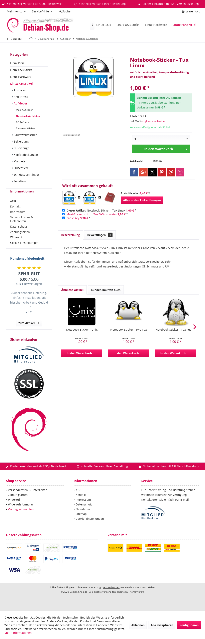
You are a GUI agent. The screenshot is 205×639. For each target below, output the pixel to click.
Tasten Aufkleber (25, 128)
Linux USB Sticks (21, 70)
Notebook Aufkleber (27, 116)
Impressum (17, 219)
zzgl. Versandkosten (153, 121)
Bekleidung (21, 141)
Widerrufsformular (20, 511)
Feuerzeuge (21, 148)
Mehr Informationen (18, 633)
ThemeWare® (136, 599)
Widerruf (16, 244)
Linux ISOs (17, 63)
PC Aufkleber (22, 122)
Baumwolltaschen (25, 135)
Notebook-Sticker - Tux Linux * (101, 210)
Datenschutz (18, 234)
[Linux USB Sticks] (128, 25)
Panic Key (72, 218)
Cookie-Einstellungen (24, 250)
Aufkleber (20, 103)
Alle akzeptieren (162, 625)
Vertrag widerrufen (21, 516)
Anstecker (20, 90)
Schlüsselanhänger (26, 174)
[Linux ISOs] (103, 25)
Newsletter (83, 516)
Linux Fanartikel (21, 83)
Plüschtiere (21, 168)
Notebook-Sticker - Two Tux (128, 329)
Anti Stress (20, 97)
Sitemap (81, 521)
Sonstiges (19, 181)
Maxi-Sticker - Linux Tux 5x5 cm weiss (91, 214)
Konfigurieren (189, 625)
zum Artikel (28, 329)
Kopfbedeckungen (25, 155)
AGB (13, 208)
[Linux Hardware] (156, 25)
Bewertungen (100, 235)
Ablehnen (138, 625)
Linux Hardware (20, 77)
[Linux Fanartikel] (184, 25)
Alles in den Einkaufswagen (142, 200)
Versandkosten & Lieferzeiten (21, 226)
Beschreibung (70, 235)
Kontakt (15, 214)
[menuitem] (192, 11)
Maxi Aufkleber (24, 109)
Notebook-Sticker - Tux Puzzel (175, 329)
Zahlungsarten (20, 239)
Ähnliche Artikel (72, 290)
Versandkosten (111, 594)
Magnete (19, 161)
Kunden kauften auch (106, 290)
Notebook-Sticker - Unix (81, 329)
